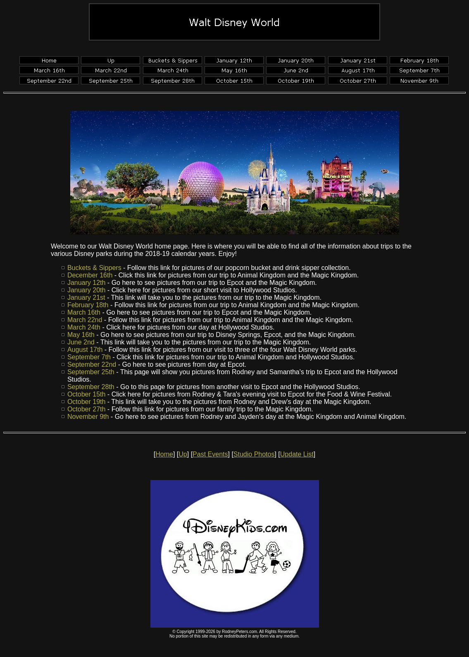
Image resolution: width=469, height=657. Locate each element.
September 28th (90, 386)
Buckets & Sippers (94, 267)
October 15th (86, 394)
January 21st (86, 297)
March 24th (83, 327)
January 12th (86, 282)
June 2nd (81, 342)
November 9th (88, 416)
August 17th (84, 349)
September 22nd (91, 364)
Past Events (210, 454)
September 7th (89, 357)
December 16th (89, 275)
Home (164, 454)
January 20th (86, 290)
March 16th (83, 312)
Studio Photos (254, 454)
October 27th (86, 409)
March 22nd (84, 319)
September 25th (90, 371)
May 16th (81, 334)
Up (183, 454)
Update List (297, 454)
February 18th (88, 304)
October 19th (86, 401)
